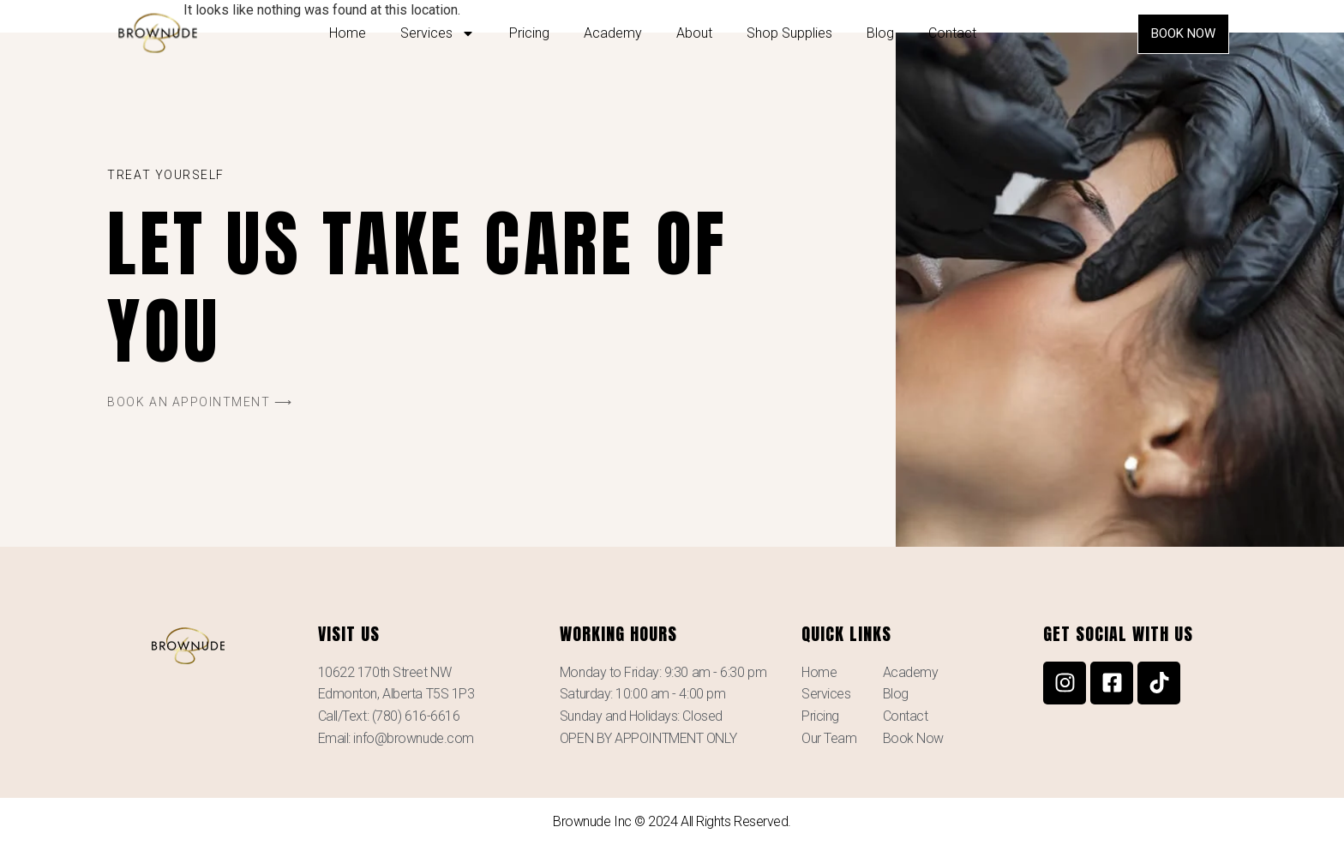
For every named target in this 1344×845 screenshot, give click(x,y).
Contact (952, 33)
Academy (613, 33)
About (694, 33)
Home (347, 33)
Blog (880, 33)
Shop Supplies (789, 33)
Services (437, 33)
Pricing (529, 33)
